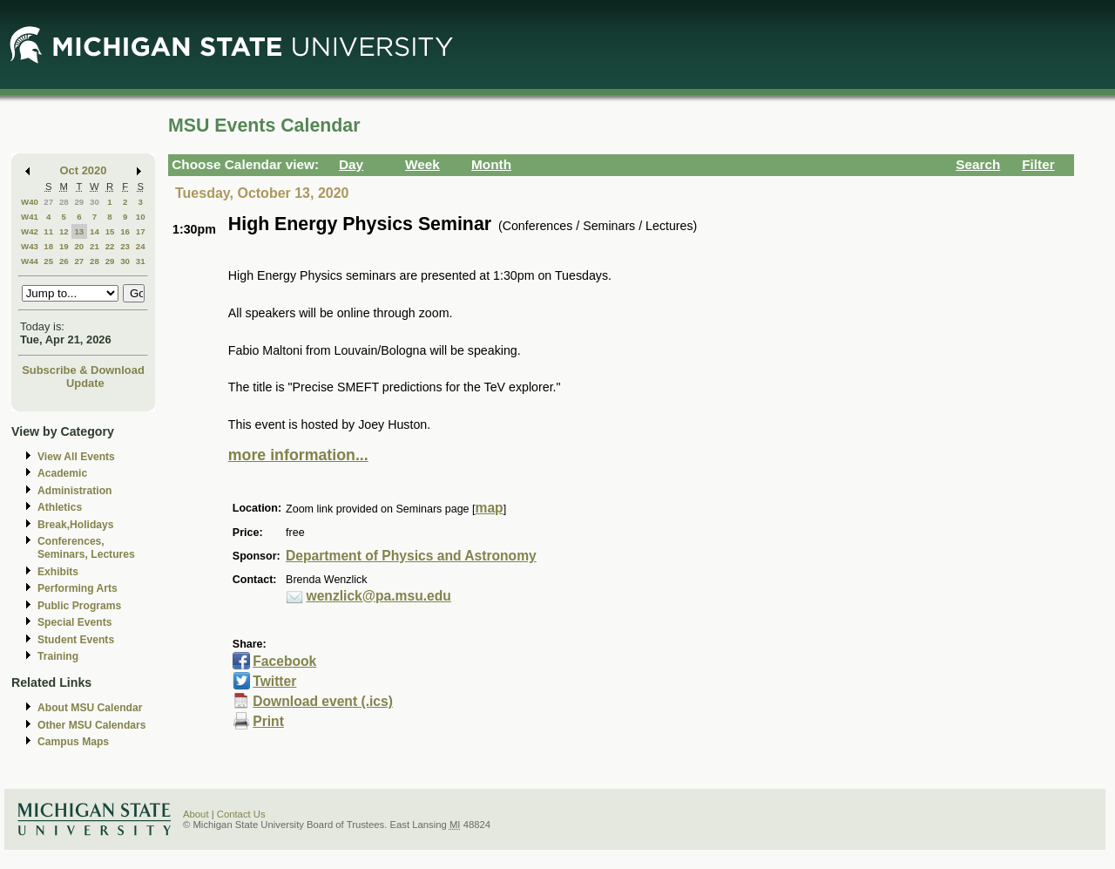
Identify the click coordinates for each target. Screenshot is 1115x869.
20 (79, 246)
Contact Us (241, 814)
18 (48, 246)
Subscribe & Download (83, 370)
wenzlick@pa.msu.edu (379, 595)
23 (125, 246)
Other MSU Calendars (91, 725)
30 (94, 202)
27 (48, 202)
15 (110, 231)
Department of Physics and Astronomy (411, 555)
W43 (29, 246)
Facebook (284, 661)
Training (57, 656)
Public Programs (79, 606)
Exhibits (57, 572)
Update (85, 383)
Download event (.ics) (323, 701)
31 (140, 261)
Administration (74, 491)
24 (140, 246)
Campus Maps (73, 742)
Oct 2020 (83, 170)
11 (48, 231)
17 (140, 231)
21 (94, 246)
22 (110, 246)
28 (64, 202)
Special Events (74, 622)
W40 (29, 202)
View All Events (76, 457)
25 (48, 261)
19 (64, 246)
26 (64, 261)
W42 (29, 231)
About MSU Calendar (89, 708)
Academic (62, 473)
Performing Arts (77, 588)
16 (125, 231)
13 (79, 231)
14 (94, 231)
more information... (298, 455)
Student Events (75, 640)
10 (140, 216)
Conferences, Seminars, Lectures (86, 547)
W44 (29, 261)
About (196, 814)
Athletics (59, 507)
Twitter (274, 681)
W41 (29, 216)
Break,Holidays (75, 525)
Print (268, 721)
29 (79, 202)
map (489, 507)
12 (64, 231)
